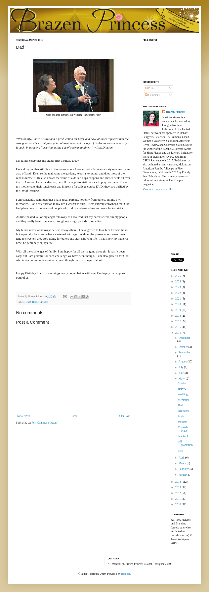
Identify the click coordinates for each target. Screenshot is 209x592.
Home (74, 416)
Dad (180, 405)
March (183, 463)
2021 (178, 298)
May (181, 378)
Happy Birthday (40, 302)
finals (181, 416)
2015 (178, 332)
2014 (178, 481)
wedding (182, 394)
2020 (178, 304)
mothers (182, 421)
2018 (178, 315)
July (181, 367)
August (183, 361)
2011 (178, 498)
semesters (183, 410)
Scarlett (182, 383)
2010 (178, 504)
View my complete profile (157, 189)
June (181, 372)
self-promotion (185, 443)
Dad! (28, 302)
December (184, 337)
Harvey (182, 388)
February (184, 468)
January (183, 474)
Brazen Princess (175, 111)
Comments (152, 94)
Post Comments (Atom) (45, 422)
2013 (178, 487)
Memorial (183, 399)
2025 (178, 275)
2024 (178, 281)
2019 (178, 310)
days (180, 450)
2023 (178, 287)
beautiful (183, 436)
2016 (178, 326)
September (185, 352)
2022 (178, 292)
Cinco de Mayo (183, 429)
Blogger (125, 573)
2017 (178, 321)
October (184, 346)
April (182, 457)
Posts (149, 88)
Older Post (124, 416)
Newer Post (23, 416)
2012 (178, 493)
